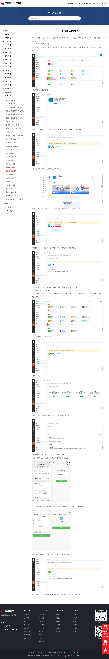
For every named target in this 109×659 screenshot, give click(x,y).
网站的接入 (9, 153)
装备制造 (41, 614)
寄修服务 (58, 618)
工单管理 (8, 41)
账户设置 (8, 207)
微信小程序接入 (11, 142)
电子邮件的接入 (11, 178)
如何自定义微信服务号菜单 (14, 135)
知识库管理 (8, 70)
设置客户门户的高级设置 (14, 125)
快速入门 (8, 30)
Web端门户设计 (11, 121)
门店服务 (58, 621)
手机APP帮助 (9, 211)
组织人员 (8, 203)
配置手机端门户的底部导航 (14, 107)
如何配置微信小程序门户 (14, 146)
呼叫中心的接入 (11, 157)
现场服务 (58, 614)
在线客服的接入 (11, 160)
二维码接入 (9, 150)
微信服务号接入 (11, 132)
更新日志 (95, 3)
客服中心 (8, 38)
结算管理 (8, 48)
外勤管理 (8, 77)
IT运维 (41, 638)
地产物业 (41, 641)
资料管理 (8, 74)
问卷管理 (8, 63)
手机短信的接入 (11, 174)
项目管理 (8, 59)
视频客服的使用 (11, 192)
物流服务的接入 (11, 167)
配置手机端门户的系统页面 (14, 114)
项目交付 (58, 628)
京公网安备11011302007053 (72, 655)
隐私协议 (40, 652)
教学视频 (87, 3)
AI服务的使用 (10, 185)
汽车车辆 (41, 628)
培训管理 (8, 67)
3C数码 (41, 635)
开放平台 (103, 3)
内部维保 (58, 631)
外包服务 (58, 624)
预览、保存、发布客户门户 (14, 128)
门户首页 (8, 34)
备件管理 (8, 45)
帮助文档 (79, 3)
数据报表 (8, 88)
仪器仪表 (41, 624)
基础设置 (8, 92)
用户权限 (32, 652)
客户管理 (8, 52)
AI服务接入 (9, 181)
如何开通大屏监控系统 (13, 195)
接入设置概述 (10, 100)
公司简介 (74, 614)
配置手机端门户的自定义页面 (15, 111)
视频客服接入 (10, 188)
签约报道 (74, 624)
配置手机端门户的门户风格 (14, 118)
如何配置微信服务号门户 (14, 139)
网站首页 (71, 3)
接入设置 (8, 96)
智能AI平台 (27, 638)
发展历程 (74, 621)
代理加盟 (74, 628)
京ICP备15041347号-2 (56, 655)
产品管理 (8, 56)
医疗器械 (41, 621)
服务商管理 (27, 631)
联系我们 (74, 631)
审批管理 (8, 85)
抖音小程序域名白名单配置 (14, 199)
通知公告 (8, 81)
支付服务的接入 (11, 171)
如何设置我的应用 (12, 164)
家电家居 (41, 618)
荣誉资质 (74, 618)
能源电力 (41, 631)
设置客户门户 (10, 104)
